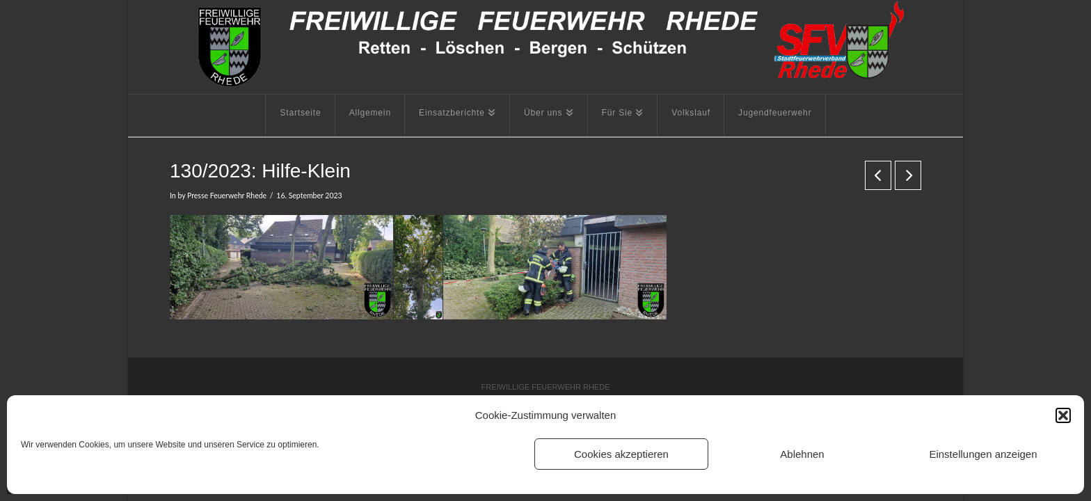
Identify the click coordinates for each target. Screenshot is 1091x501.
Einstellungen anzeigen (983, 454)
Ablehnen (802, 454)
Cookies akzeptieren (621, 454)
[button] (1063, 415)
